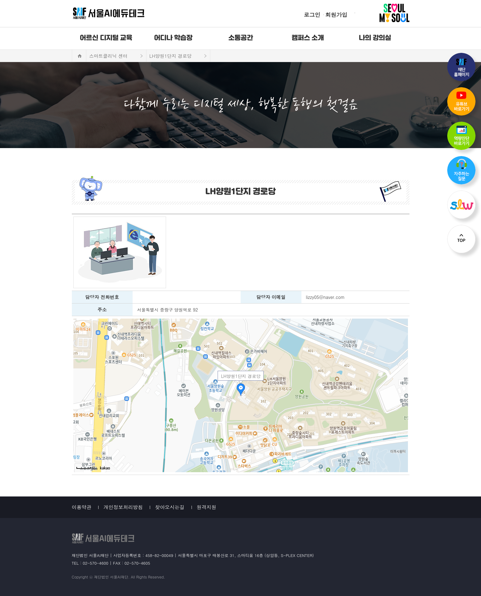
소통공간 (240, 38)
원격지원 (206, 507)
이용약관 (81, 507)
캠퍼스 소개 (308, 38)
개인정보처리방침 (123, 507)
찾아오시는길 (169, 507)
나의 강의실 (375, 38)
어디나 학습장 (173, 38)
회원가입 (336, 14)
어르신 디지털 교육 (106, 38)
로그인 (312, 14)
